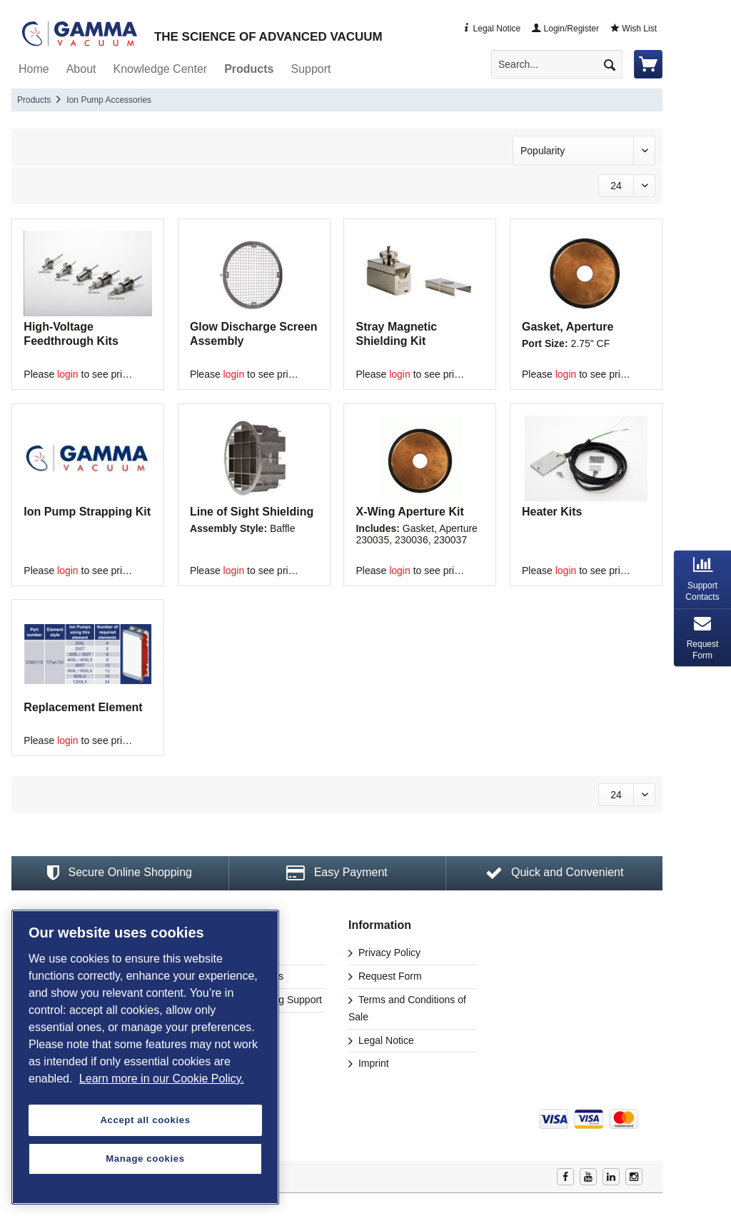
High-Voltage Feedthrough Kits (71, 334)
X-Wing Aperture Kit (409, 512)
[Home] (34, 69)
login (68, 374)
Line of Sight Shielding (251, 512)
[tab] (702, 579)
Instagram (634, 1177)
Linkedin (611, 1177)
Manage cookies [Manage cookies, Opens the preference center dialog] (145, 1158)
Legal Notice (385, 1040)
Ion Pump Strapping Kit (87, 512)
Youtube (588, 1177)
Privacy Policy (388, 952)
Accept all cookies (145, 1120)
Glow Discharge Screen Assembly (254, 334)
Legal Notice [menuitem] (491, 29)
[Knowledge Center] (160, 69)
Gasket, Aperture (567, 327)
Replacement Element (83, 707)
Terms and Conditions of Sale (407, 1008)
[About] (81, 69)
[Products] (249, 69)
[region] (145, 1057)
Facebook (565, 1177)
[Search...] (556, 64)
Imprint (372, 1063)
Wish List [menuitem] (633, 29)
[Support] (310, 69)
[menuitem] (562, 64)
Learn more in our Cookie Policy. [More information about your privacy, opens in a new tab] (161, 1078)
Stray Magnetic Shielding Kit (396, 334)
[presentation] (702, 579)
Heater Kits (552, 512)
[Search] (609, 64)
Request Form (389, 976)
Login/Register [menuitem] (565, 29)
